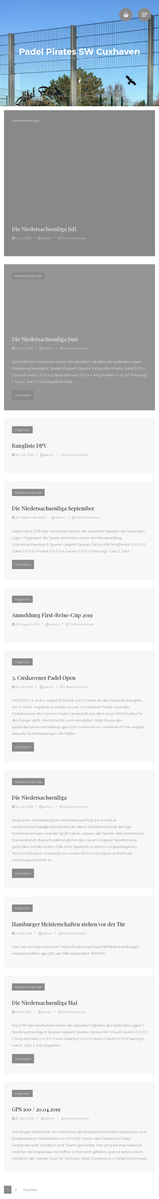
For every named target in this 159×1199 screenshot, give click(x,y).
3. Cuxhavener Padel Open (44, 677)
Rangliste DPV (29, 445)
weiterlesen (24, 394)
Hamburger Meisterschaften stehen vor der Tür (68, 924)
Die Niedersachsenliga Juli (44, 228)
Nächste (30, 1190)
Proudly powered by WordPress (99, 96)
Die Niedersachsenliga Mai (44, 1002)
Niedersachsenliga (25, 120)
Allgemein (22, 430)
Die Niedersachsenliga (39, 797)
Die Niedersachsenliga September (53, 508)
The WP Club (61, 96)
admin (45, 238)
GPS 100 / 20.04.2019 (36, 1109)
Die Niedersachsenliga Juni (45, 339)
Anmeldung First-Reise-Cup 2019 (52, 614)
